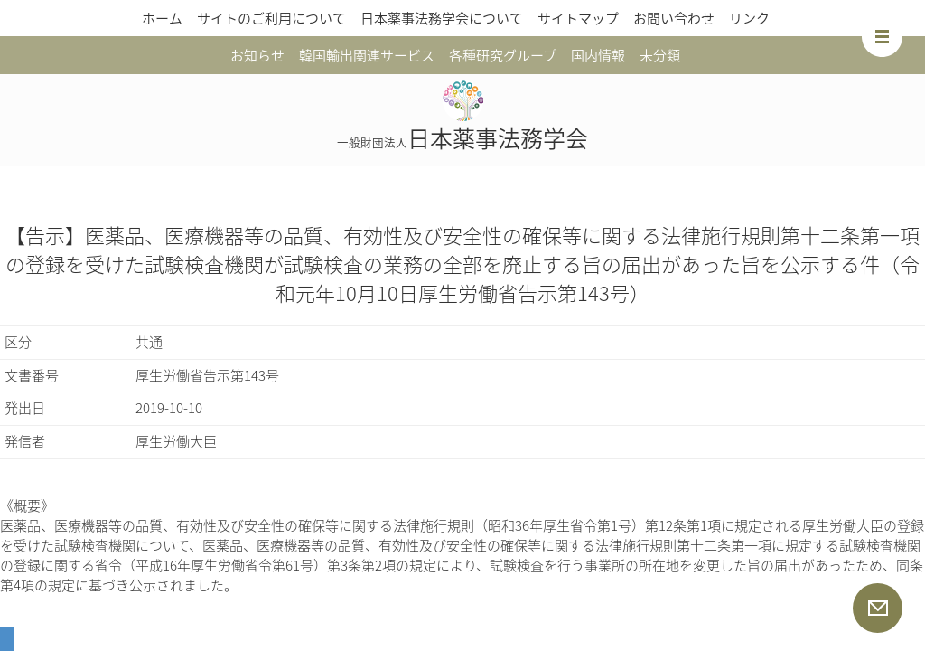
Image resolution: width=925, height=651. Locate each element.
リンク (749, 18)
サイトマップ (578, 18)
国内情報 (598, 55)
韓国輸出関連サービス (366, 55)
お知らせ (257, 55)
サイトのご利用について (271, 18)
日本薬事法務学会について (441, 18)
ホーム (162, 18)
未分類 (660, 55)
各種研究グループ (502, 55)
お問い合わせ (674, 18)
